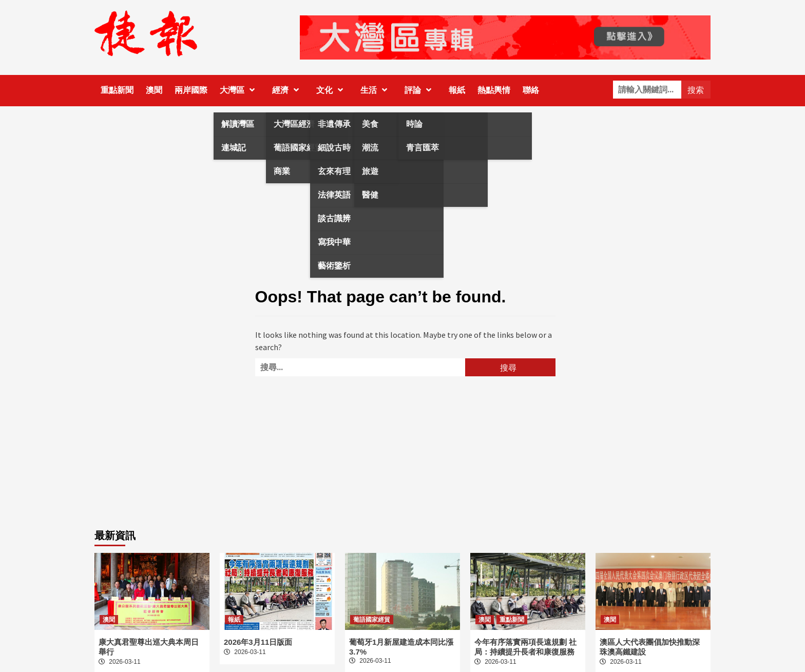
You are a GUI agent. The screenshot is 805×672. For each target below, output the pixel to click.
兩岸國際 (191, 90)
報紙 (457, 90)
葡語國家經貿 (371, 619)
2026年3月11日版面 (258, 642)
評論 (420, 90)
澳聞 (154, 90)
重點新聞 (117, 90)
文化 (332, 90)
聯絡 (531, 90)
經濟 (288, 90)
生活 (376, 90)
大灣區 (240, 90)
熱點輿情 (493, 90)
